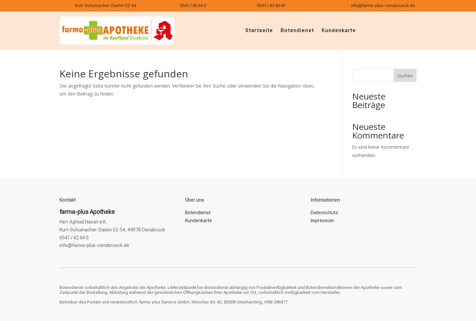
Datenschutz (324, 212)
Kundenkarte (338, 30)
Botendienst (297, 30)
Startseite (259, 30)
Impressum (322, 220)
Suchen (405, 75)
